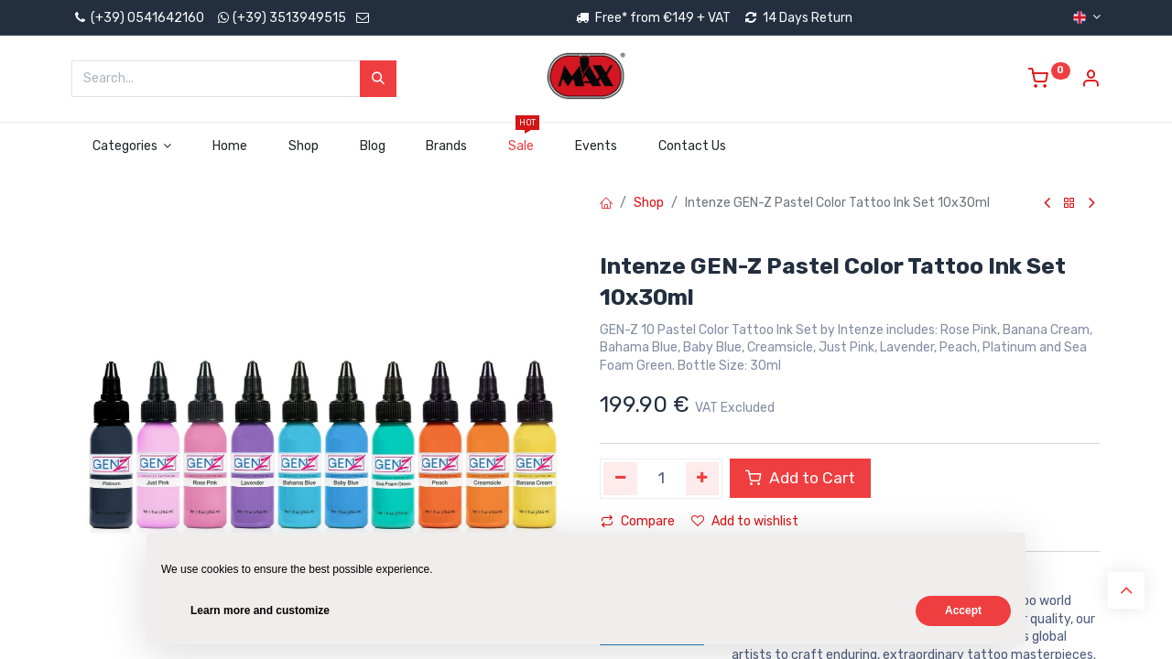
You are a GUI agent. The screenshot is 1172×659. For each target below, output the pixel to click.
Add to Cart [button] (800, 478)
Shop (649, 203)
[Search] (378, 78)
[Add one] (703, 478)
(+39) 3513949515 (289, 18)
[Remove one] (620, 478)
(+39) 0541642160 (137, 18)
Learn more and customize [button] (260, 610)
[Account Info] (1090, 81)
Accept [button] (963, 610)
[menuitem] (230, 146)
